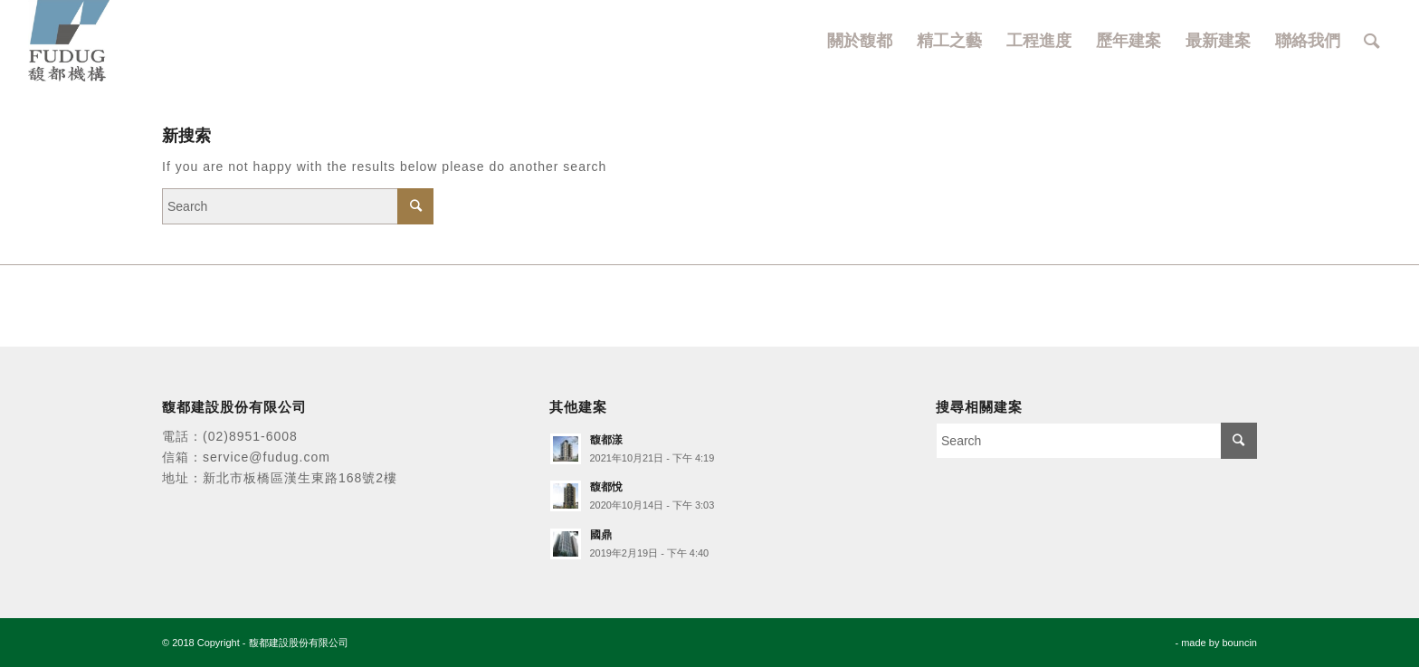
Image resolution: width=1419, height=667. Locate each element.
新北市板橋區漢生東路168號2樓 (300, 478)
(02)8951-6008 (250, 436)
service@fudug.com (266, 457)
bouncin (1239, 642)
